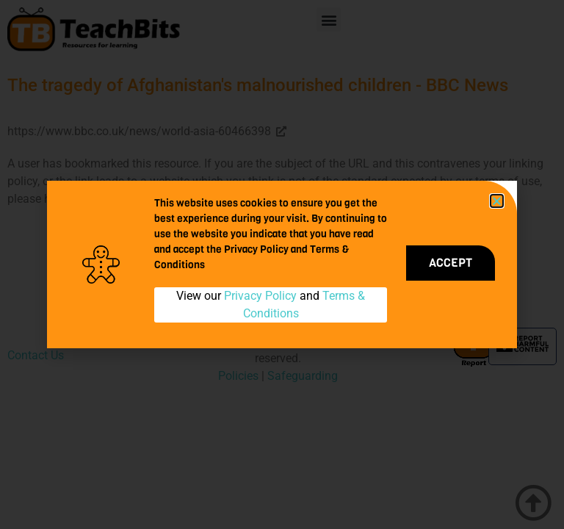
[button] (496, 200)
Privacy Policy (260, 296)
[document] (282, 264)
